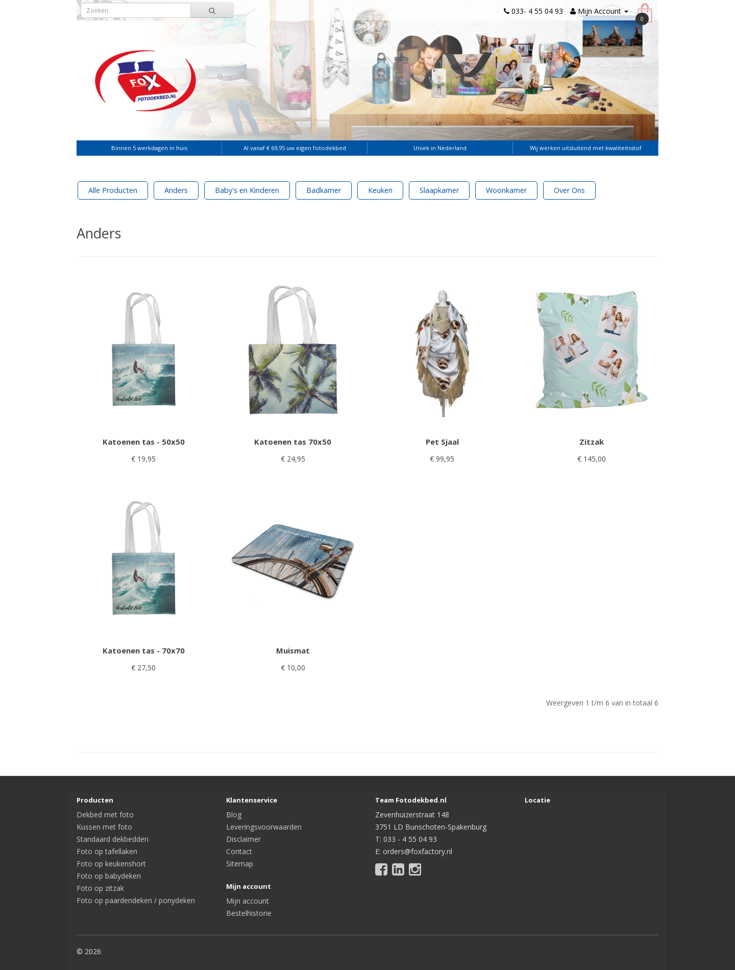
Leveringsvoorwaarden (264, 827)
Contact (239, 851)
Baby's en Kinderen (247, 190)
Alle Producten (112, 190)
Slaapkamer (439, 190)
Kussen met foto (104, 827)
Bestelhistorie (249, 913)
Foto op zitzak (100, 888)
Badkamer (323, 190)
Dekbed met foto (105, 814)
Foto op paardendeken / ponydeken (136, 900)
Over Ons (569, 190)
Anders (176, 190)
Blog (233, 814)
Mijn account (247, 901)
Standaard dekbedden (113, 839)
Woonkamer (506, 190)
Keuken (380, 190)
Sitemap (239, 863)
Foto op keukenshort (111, 863)
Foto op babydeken (109, 876)
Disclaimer (243, 839)
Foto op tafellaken (107, 851)
